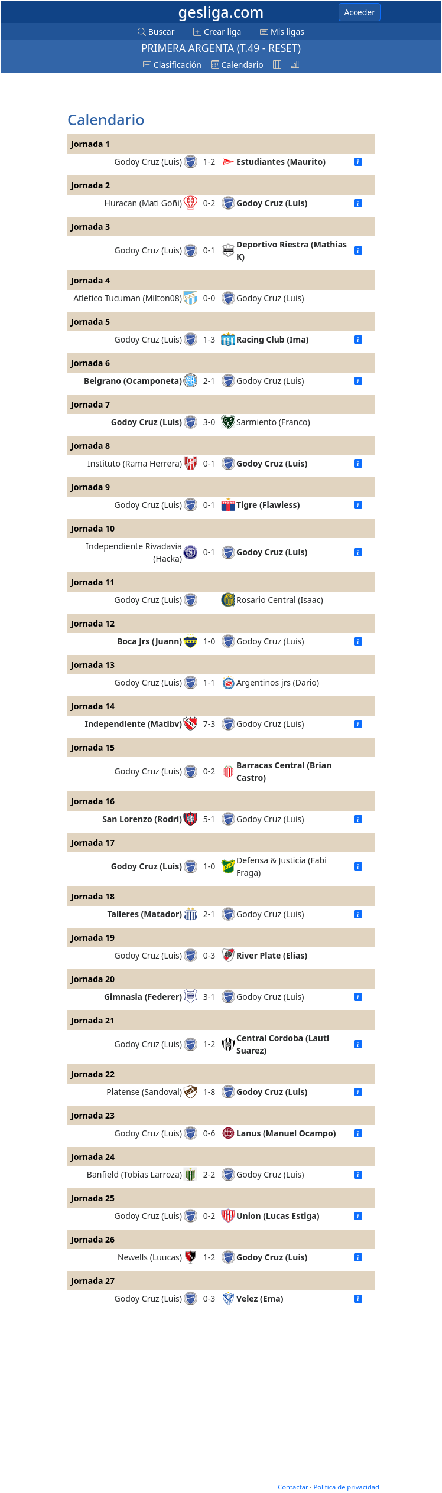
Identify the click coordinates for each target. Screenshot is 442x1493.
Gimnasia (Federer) (143, 996)
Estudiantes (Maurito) (281, 161)
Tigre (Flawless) (268, 504)
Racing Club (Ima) (272, 339)
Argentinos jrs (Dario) (277, 682)
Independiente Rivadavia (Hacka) (134, 552)
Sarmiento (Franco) (273, 422)
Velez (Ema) (259, 1298)
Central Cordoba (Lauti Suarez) (282, 1044)
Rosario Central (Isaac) (279, 599)
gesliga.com (221, 12)
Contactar (293, 1486)
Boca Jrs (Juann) (149, 641)
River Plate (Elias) (271, 955)
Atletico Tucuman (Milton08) (127, 298)
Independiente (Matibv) (133, 723)
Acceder (359, 12)
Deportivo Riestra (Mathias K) (291, 250)
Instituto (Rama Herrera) (134, 463)
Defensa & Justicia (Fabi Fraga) (281, 866)
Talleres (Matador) (145, 914)
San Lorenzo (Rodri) (142, 818)
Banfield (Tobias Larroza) (134, 1174)
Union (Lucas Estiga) (277, 1215)
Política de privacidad (346, 1486)
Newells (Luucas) (150, 1257)
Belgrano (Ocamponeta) (133, 380)
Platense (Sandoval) (144, 1091)
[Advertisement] (161, 92)
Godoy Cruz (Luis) (148, 161)
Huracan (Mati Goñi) (143, 202)
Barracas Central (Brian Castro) (284, 771)
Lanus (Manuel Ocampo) (286, 1133)
